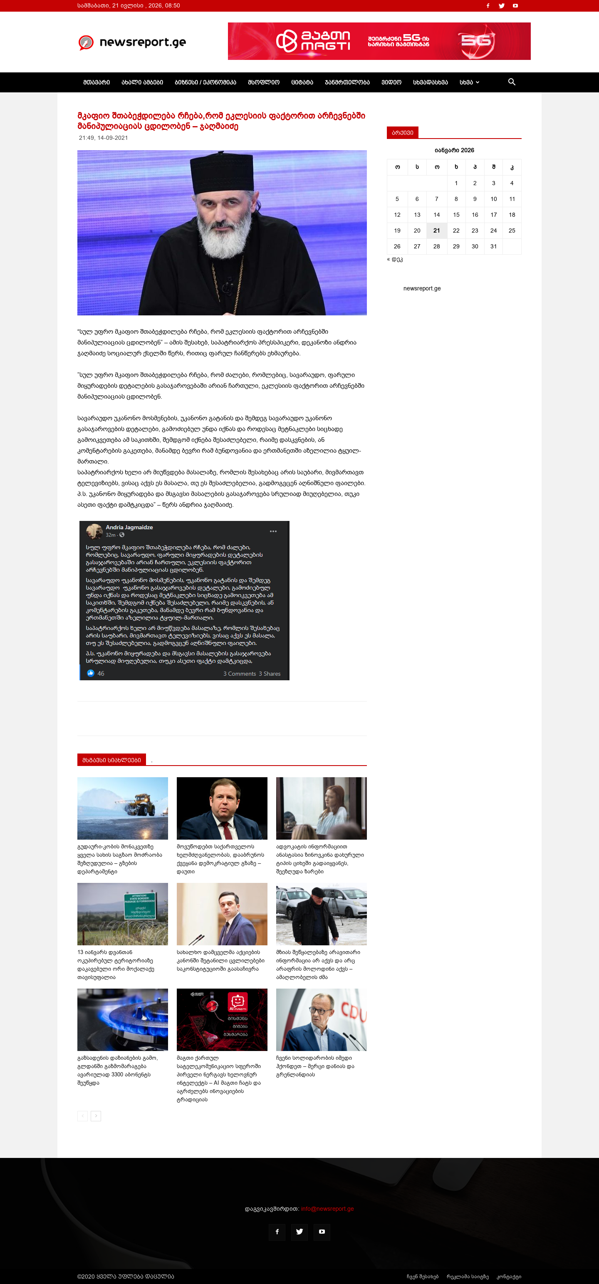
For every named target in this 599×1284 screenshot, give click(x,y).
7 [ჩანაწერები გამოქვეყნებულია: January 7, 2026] (436, 199)
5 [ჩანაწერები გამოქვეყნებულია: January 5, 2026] (397, 199)
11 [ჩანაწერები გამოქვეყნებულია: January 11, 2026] (512, 199)
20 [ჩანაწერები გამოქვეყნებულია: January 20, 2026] (417, 231)
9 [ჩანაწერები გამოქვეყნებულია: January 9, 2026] (475, 199)
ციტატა (302, 82)
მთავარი (96, 82)
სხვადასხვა (430, 82)
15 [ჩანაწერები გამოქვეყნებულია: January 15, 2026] (456, 215)
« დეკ (395, 259)
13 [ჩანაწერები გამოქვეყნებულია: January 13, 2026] (417, 215)
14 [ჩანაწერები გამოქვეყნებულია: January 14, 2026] (436, 215)
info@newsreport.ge (327, 1209)
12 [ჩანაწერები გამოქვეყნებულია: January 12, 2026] (397, 215)
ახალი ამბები (142, 82)
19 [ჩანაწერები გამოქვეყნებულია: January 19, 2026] (397, 231)
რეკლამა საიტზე (468, 1276)
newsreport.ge (422, 288)
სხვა (470, 82)
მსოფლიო (264, 82)
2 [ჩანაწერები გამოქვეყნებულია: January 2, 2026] (475, 183)
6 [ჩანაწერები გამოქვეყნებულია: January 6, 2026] (417, 199)
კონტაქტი (509, 1276)
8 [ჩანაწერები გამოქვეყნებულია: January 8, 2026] (456, 199)
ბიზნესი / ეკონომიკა (205, 82)
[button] (512, 83)
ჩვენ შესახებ (423, 1276)
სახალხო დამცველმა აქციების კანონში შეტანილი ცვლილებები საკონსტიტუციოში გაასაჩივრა (221, 960)
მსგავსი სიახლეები (111, 760)
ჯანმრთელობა (347, 82)
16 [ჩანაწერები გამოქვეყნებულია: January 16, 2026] (475, 215)
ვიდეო (391, 82)
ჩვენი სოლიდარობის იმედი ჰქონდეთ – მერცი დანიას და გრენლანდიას (315, 1066)
